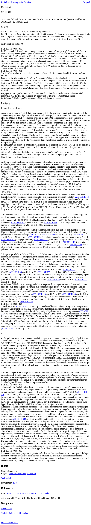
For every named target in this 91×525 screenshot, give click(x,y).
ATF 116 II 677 (44, 272)
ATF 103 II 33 (34, 237)
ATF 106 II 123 (39, 294)
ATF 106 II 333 (41, 239)
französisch (21, 473)
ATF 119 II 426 (69, 242)
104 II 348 (29, 493)
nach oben (13, 522)
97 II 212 (11, 493)
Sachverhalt (6, 478)
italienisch (31, 473)
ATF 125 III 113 (79, 235)
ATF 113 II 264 (82, 197)
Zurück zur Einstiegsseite (12, 2)
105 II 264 (39, 493)
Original (86, 2)
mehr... (48, 493)
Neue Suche (6, 508)
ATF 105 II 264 (18, 222)
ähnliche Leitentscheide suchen (14, 513)
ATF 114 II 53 (76, 244)
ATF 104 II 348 (50, 222)
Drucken (27, 2)
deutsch (12, 473)
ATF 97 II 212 (34, 235)
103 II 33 (20, 493)
